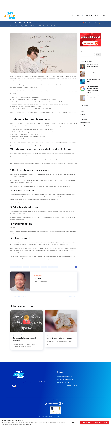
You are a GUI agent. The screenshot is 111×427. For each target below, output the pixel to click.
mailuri (38, 267)
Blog (96, 5)
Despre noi (89, 5)
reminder (44, 267)
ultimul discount (53, 267)
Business (19, 12)
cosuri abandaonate (16, 267)
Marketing (27, 12)
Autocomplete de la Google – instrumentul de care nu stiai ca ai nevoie (93, 89)
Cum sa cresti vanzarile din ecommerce (93, 97)
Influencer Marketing (85, 122)
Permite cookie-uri (101, 422)
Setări (73, 422)
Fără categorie (83, 119)
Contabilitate (83, 114)
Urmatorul (72, 296)
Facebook (76, 268)
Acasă (72, 5)
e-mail (32, 267)
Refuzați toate (86, 422)
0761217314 (66, 383)
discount (26, 267)
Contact (103, 5)
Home (12, 26)
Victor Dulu (14, 23)
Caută (81, 51)
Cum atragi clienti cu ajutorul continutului (25, 339)
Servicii (79, 5)
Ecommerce (83, 117)
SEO (81, 128)
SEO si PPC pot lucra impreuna (60, 338)
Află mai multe (28, 424)
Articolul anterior (18, 296)
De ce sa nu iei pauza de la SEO (93, 80)
